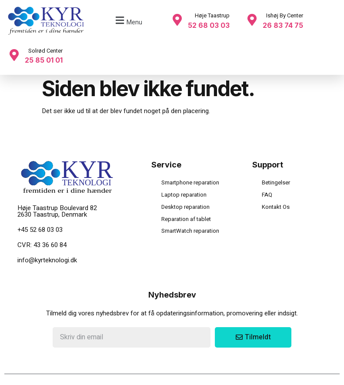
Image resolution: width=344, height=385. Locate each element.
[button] (128, 21)
